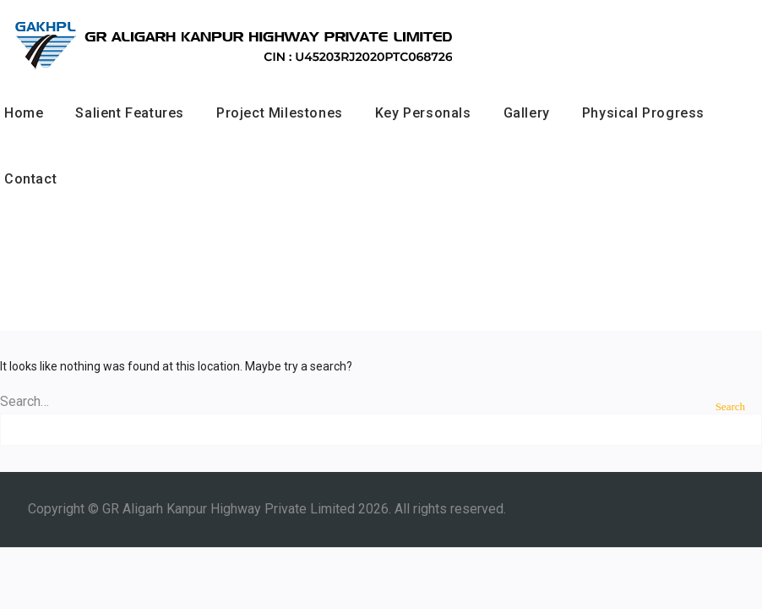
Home (23, 113)
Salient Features (129, 113)
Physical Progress (643, 113)
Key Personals (423, 113)
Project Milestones (279, 113)
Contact (30, 179)
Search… (24, 401)
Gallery (526, 113)
